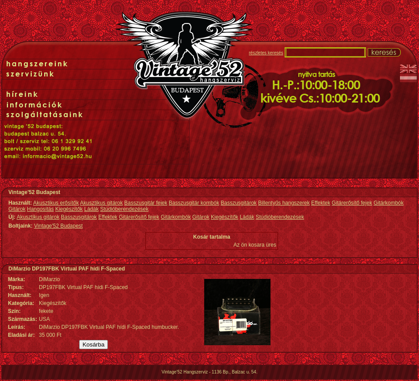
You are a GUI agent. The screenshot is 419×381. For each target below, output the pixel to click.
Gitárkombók (388, 203)
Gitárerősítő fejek (352, 203)
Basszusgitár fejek (145, 203)
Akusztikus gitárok (101, 203)
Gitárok (17, 209)
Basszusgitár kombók (194, 203)
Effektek (320, 203)
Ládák (91, 209)
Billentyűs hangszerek (284, 203)
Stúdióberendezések (124, 209)
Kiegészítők (69, 209)
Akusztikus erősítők (56, 203)
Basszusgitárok (238, 203)
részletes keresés (266, 52)
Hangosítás (40, 209)
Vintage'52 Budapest (58, 226)
